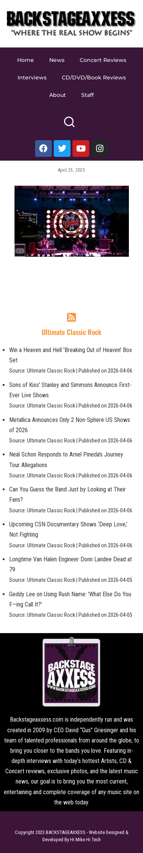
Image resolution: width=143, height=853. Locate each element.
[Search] (69, 125)
